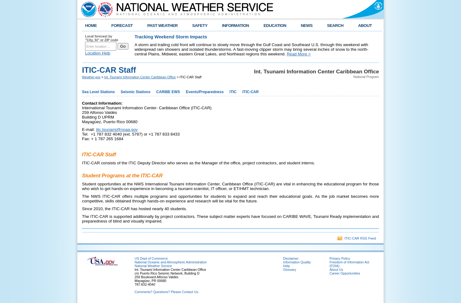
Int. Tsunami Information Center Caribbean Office (140, 77)
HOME (91, 25)
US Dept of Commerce (151, 258)
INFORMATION (235, 25)
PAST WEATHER (162, 25)
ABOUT (365, 25)
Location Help (97, 53)
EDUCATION (275, 25)
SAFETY (199, 25)
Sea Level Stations (98, 92)
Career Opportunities (345, 273)
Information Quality (297, 262)
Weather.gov (91, 77)
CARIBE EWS (168, 92)
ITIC (233, 92)
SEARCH (335, 25)
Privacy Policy (340, 258)
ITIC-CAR (251, 92)
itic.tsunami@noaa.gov (117, 129)
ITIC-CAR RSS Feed (357, 238)
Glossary (289, 269)
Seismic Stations (135, 92)
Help (286, 266)
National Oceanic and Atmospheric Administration (171, 262)
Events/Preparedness (205, 92)
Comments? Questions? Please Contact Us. (167, 292)
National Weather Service (153, 266)
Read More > (299, 54)
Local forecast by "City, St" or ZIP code (101, 38)
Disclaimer (291, 258)
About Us (336, 269)
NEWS (306, 25)
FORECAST (122, 25)
